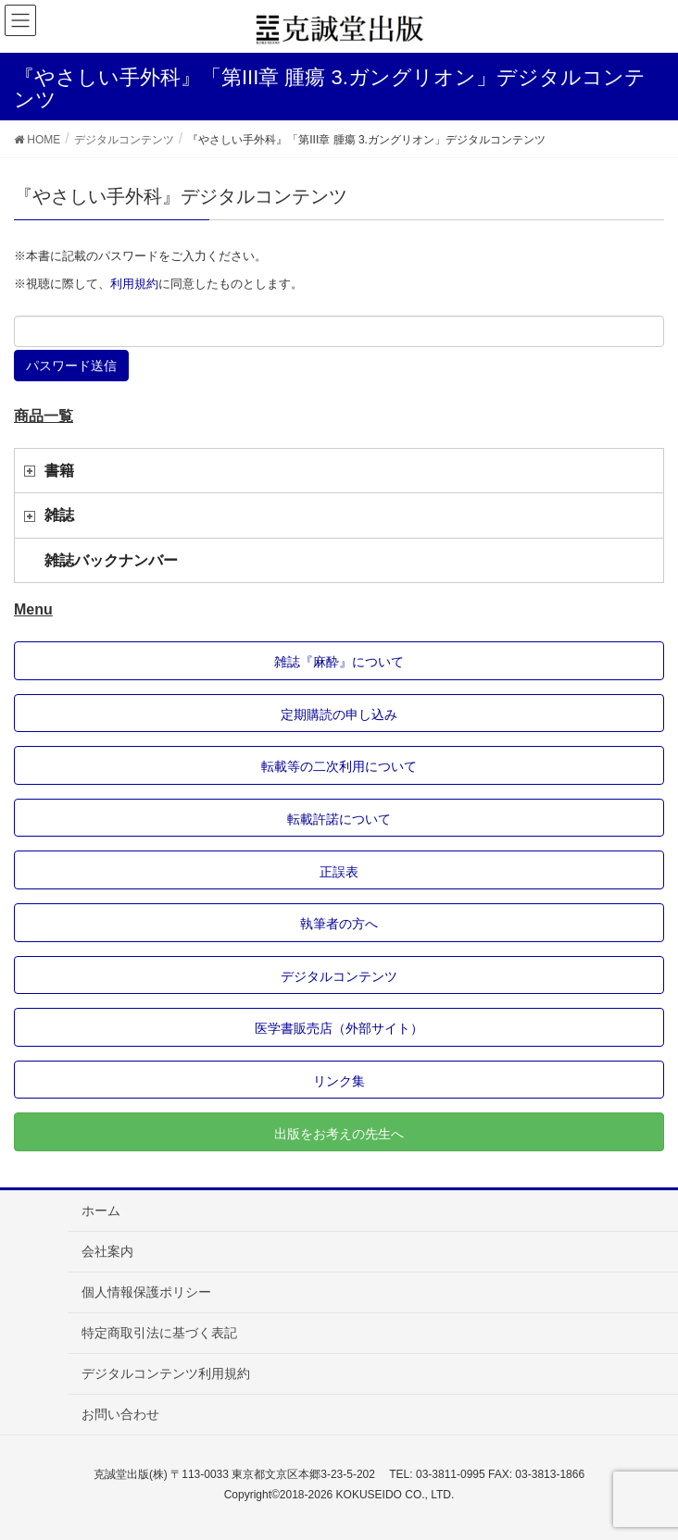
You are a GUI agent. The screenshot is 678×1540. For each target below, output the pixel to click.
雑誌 (59, 515)
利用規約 (134, 284)
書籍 (59, 470)
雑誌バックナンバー (111, 560)
